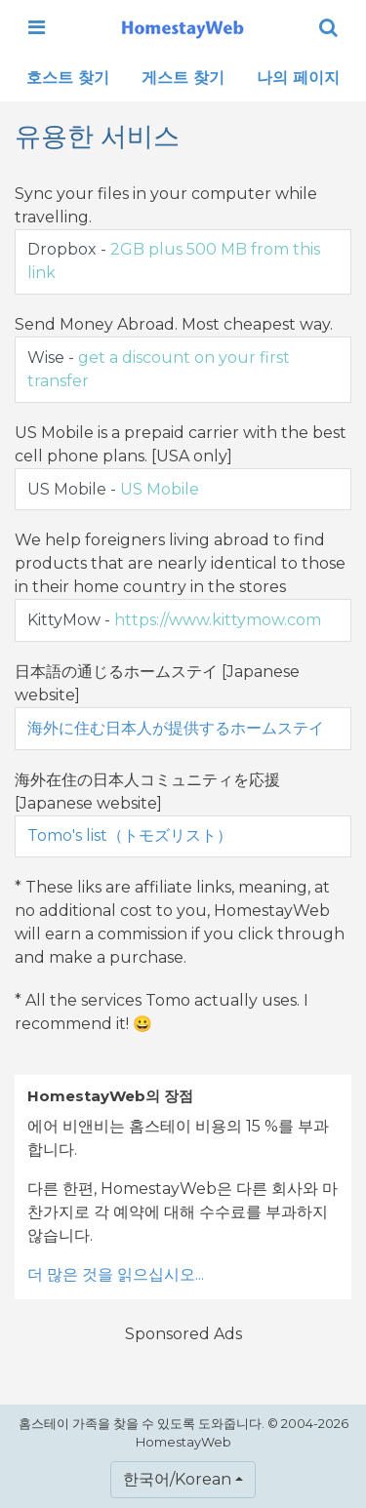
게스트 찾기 (183, 77)
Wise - (158, 369)
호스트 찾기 (67, 77)
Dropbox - (173, 261)
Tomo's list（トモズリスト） (129, 835)
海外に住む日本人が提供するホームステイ (175, 728)
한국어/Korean (177, 1479)
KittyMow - (174, 620)
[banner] (182, 27)
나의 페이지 (298, 77)
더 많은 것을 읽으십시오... (115, 1274)
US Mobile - (113, 489)
